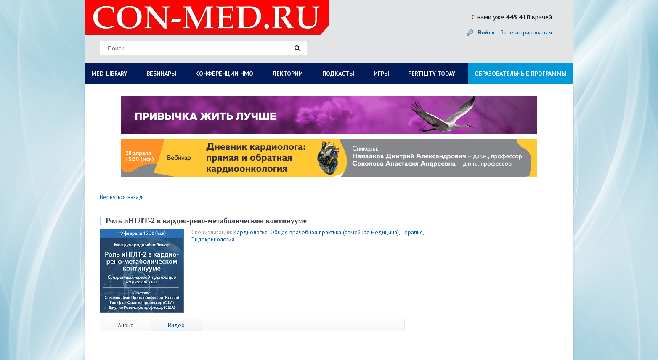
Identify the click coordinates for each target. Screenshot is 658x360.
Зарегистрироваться (526, 32)
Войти (486, 32)
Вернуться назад (121, 197)
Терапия (412, 232)
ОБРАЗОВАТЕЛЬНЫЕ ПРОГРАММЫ (521, 73)
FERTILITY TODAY (431, 73)
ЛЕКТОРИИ (288, 73)
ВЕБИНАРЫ (161, 73)
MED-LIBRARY (109, 73)
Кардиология (250, 232)
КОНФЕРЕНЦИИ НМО (224, 73)
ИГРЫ (381, 73)
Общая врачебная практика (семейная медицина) (334, 232)
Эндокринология (212, 239)
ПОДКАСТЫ (338, 73)
